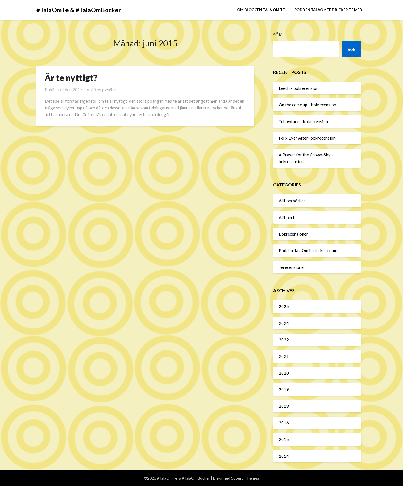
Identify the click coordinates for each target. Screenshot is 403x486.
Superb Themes (245, 478)
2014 (284, 456)
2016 (284, 422)
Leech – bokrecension (298, 88)
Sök (277, 34)
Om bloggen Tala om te (261, 10)
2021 (284, 356)
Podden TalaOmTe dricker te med (328, 10)
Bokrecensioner (293, 233)
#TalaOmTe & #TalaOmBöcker (78, 10)
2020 (284, 372)
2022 (284, 339)
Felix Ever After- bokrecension (307, 137)
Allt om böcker (292, 200)
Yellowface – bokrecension (303, 121)
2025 (284, 306)
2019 (284, 389)
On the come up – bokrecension (307, 104)
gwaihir (109, 89)
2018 (284, 405)
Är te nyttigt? (71, 77)
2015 (284, 439)
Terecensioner (292, 267)
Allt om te (288, 217)
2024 (284, 323)
